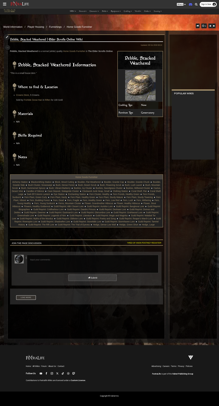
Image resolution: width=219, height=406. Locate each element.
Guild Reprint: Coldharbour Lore (96, 209)
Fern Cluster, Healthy (134, 194)
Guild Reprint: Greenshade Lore (57, 215)
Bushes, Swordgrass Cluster (134, 188)
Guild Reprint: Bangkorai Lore (35, 209)
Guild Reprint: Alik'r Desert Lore (120, 206)
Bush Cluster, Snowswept (61, 185)
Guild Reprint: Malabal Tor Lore (45, 218)
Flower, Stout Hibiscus (61, 206)
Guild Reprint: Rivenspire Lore (73, 221)
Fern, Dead (103, 200)
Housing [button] (158, 11)
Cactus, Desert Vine (47, 191)
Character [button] (94, 11)
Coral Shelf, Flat (30, 194)
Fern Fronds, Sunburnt (47, 197)
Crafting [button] (128, 11)
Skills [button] (105, 11)
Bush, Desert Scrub (108, 185)
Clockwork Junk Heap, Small (129, 191)
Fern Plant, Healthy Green (120, 197)
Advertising (156, 366)
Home (28, 366)
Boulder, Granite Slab (36, 185)
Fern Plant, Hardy (96, 197)
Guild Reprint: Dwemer (76, 212)
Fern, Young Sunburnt (92, 203)
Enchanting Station (112, 194)
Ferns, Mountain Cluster (117, 203)
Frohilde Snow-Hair (34, 100)
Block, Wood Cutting (73, 182)
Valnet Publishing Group (182, 374)
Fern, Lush (33, 203)
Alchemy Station (28, 182)
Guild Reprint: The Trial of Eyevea (120, 224)
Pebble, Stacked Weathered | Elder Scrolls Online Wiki (47, 39)
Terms (173, 366)
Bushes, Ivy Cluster (109, 188)
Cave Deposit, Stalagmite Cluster (97, 191)
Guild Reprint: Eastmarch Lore (104, 212)
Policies (189, 366)
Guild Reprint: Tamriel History (57, 224)
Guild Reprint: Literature (119, 215)
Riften (49, 100)
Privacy (181, 366)
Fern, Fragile (118, 200)
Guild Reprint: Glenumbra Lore (136, 212)
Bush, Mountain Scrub (33, 188)
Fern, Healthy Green (136, 200)
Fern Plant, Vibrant (62, 200)
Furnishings (55, 27)
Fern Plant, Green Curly (73, 197)
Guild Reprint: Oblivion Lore (113, 218)
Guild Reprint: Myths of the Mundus (80, 218)
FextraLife (156, 374)
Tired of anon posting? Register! (143, 243)
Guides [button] (147, 11)
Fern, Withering (48, 203)
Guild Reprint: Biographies (64, 209)
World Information (13, 27)
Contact (61, 366)
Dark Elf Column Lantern (73, 194)
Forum (44, 366)
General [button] (83, 11)
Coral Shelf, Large (50, 194)
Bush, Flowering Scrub (132, 185)
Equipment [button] (116, 11)
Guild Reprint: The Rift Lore (87, 224)
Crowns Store (23, 95)
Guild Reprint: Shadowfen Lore (105, 221)
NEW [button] (73, 11)
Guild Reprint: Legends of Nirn (90, 215)
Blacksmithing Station (50, 182)
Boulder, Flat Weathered (97, 182)
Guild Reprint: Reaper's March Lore (38, 221)
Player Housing (36, 27)
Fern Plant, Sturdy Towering (36, 200)
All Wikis (36, 366)
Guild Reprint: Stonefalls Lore (137, 221)
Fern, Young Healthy (69, 203)
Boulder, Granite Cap (123, 182)
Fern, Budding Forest (84, 200)
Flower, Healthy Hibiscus (36, 206)
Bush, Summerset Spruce (59, 188)
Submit (92, 278)
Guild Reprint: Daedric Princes (128, 209)
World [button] (138, 11)
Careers (166, 366)
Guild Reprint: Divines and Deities (46, 212)
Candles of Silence (69, 191)
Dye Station (94, 194)
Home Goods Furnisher (79, 27)
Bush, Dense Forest (86, 185)
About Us (52, 366)
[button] (181, 4)
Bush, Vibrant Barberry (85, 188)
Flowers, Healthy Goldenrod (89, 206)
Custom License (78, 380)
